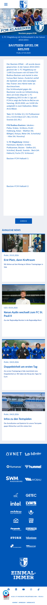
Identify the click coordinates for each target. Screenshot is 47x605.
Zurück (23, 221)
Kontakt (15, 602)
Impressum (22, 602)
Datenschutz (31, 602)
